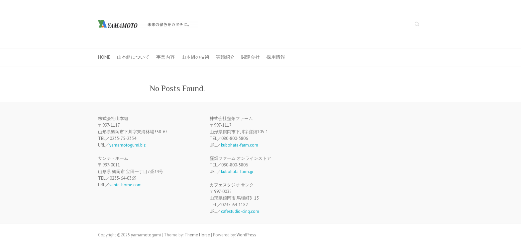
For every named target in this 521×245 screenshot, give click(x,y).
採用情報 (275, 57)
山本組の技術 (195, 57)
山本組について (133, 57)
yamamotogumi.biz (127, 145)
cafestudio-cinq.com (240, 211)
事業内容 (165, 57)
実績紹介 (225, 57)
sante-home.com (125, 185)
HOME (104, 57)
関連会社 (250, 57)
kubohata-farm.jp (237, 171)
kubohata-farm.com (239, 145)
